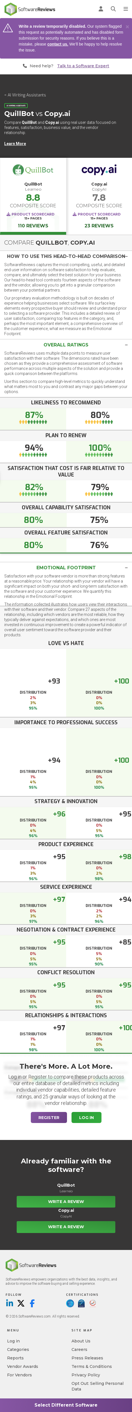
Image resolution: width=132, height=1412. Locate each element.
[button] (66, 256)
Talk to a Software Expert (83, 66)
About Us (81, 1341)
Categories (18, 1349)
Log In (86, 1117)
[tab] (66, 256)
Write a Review (66, 1201)
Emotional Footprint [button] (66, 567)
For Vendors (19, 1374)
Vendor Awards (22, 1366)
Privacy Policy (86, 1374)
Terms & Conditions (92, 1366)
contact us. (57, 44)
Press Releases (87, 1358)
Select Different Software (66, 1405)
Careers (79, 1349)
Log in (13, 1341)
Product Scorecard (33, 214)
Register (48, 1117)
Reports (15, 1358)
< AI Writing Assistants (25, 95)
